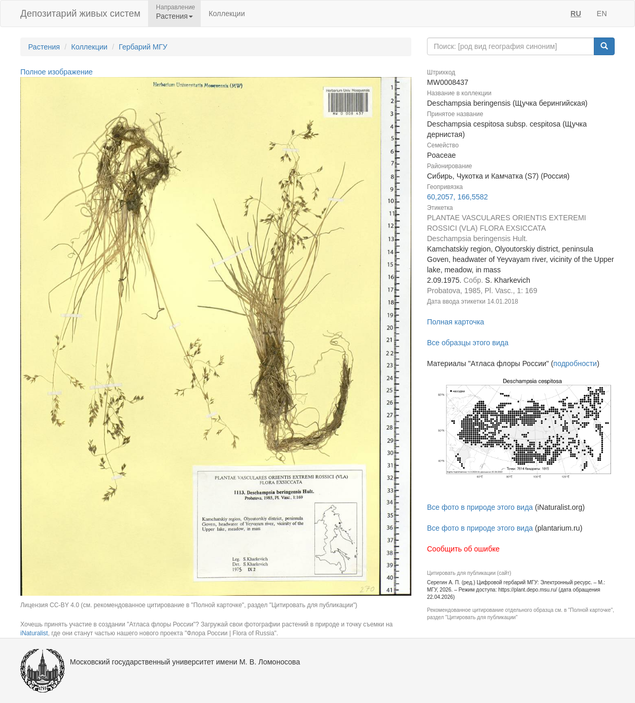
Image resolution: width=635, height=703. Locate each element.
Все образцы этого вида (467, 342)
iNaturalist (34, 633)
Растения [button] (174, 16)
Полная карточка (455, 322)
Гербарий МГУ (143, 47)
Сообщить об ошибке (463, 549)
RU (575, 13)
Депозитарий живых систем (80, 13)
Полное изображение (56, 72)
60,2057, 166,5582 (457, 197)
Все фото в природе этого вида (480, 507)
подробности (575, 363)
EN (602, 13)
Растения (44, 47)
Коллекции (227, 13)
